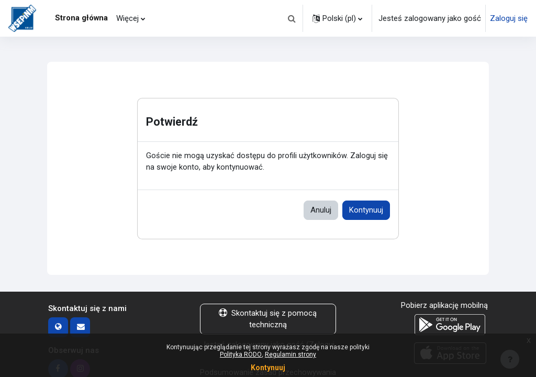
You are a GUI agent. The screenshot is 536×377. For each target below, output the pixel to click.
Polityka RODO (241, 354)
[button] (291, 18)
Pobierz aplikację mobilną (444, 306)
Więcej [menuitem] (127, 18)
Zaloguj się (509, 18)
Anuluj (320, 210)
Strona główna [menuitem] (81, 18)
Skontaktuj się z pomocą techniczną (268, 319)
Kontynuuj (366, 210)
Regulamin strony (290, 354)
